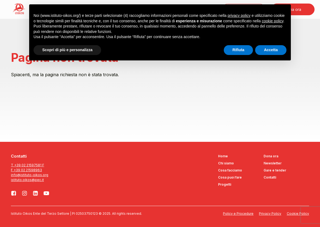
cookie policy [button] (272, 21)
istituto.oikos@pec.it (27, 180)
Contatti (270, 177)
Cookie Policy (298, 213)
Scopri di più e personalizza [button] (67, 50)
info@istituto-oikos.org (29, 175)
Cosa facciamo (230, 170)
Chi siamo (226, 163)
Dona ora (271, 156)
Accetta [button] (271, 50)
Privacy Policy (270, 213)
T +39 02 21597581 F (27, 165)
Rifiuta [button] (238, 50)
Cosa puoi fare (230, 177)
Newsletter (273, 163)
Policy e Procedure (238, 213)
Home (223, 156)
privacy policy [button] (239, 15)
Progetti (224, 184)
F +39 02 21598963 (26, 170)
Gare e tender (275, 170)
